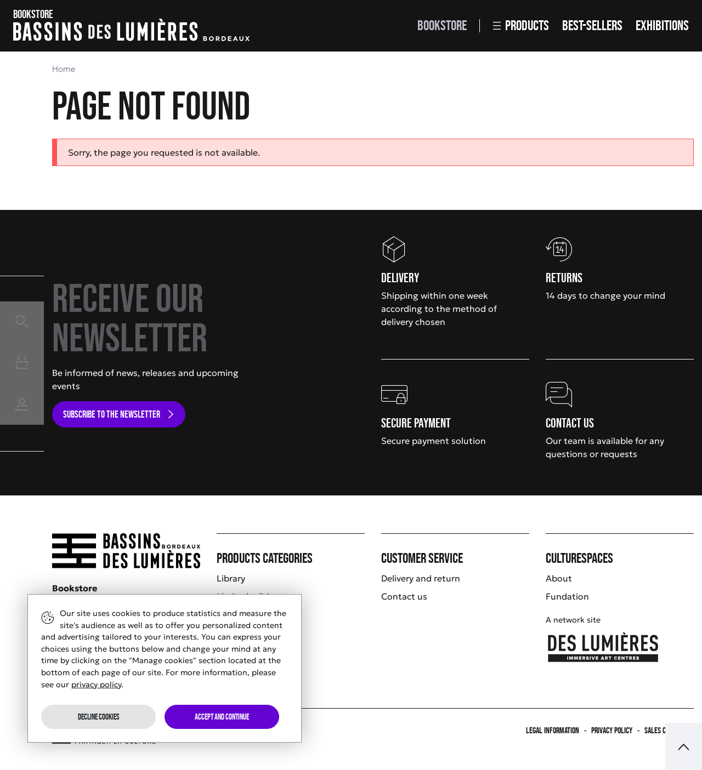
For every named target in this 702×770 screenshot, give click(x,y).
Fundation (567, 596)
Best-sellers (592, 25)
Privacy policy (611, 730)
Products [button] (521, 25)
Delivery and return (420, 578)
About (559, 578)
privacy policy (96, 684)
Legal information (552, 730)
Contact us (404, 596)
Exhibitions (662, 25)
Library (231, 578)
